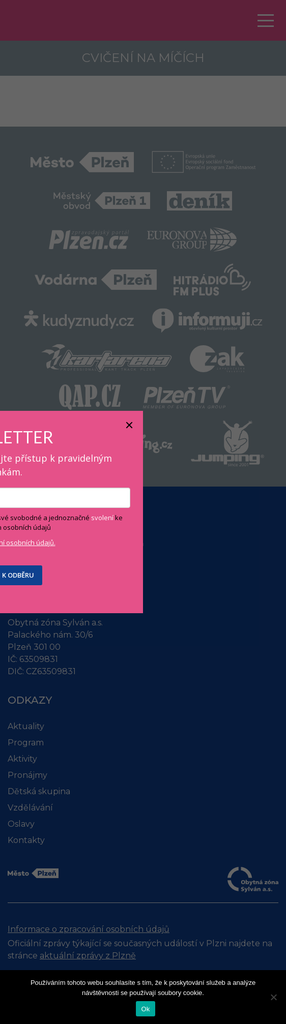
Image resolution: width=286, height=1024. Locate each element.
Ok (145, 1009)
